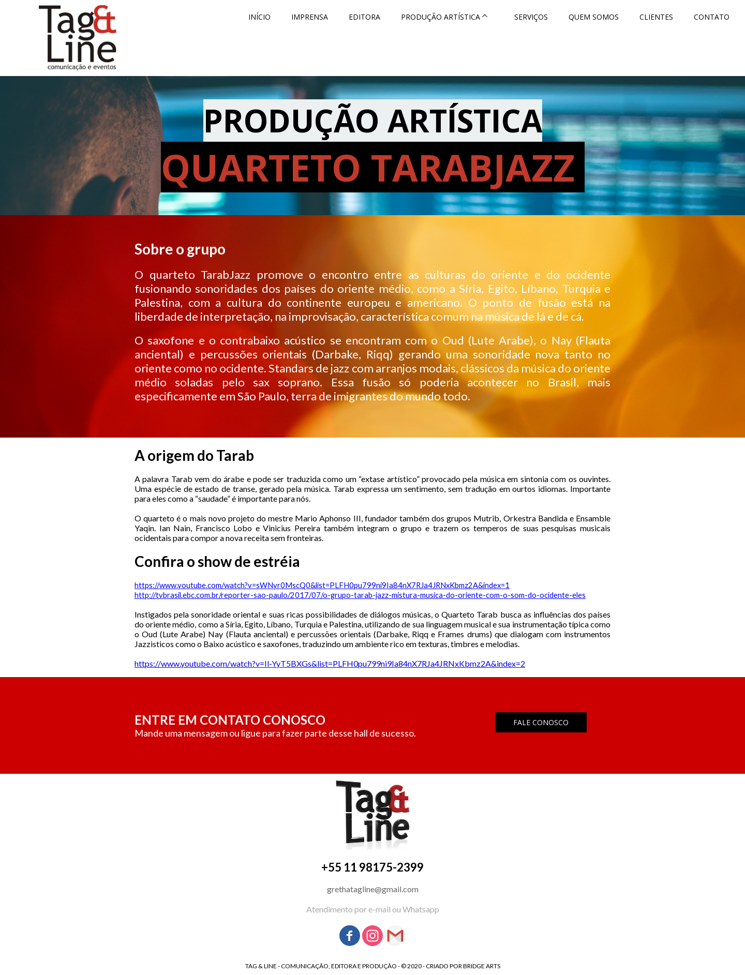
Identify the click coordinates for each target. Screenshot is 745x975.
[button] (541, 722)
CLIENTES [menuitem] (656, 17)
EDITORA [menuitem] (364, 17)
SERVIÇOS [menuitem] (531, 17)
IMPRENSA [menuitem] (309, 17)
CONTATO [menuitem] (711, 17)
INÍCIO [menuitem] (259, 17)
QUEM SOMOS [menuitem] (594, 17)
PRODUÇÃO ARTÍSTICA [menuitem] (440, 17)
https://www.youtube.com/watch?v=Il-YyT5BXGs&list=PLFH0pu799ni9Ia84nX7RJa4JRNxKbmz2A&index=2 (330, 663)
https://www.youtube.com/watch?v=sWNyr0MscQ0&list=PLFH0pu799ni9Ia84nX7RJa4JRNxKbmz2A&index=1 (322, 585)
